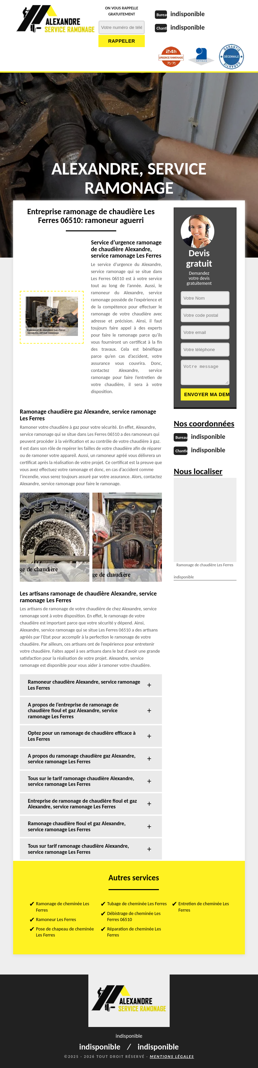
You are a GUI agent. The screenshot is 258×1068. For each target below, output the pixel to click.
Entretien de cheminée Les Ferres (203, 907)
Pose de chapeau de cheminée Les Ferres (65, 932)
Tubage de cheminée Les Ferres (137, 904)
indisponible (187, 14)
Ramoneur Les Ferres (56, 919)
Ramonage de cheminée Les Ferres (62, 907)
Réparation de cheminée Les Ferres (134, 932)
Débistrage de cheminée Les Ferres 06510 (134, 916)
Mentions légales (172, 1056)
